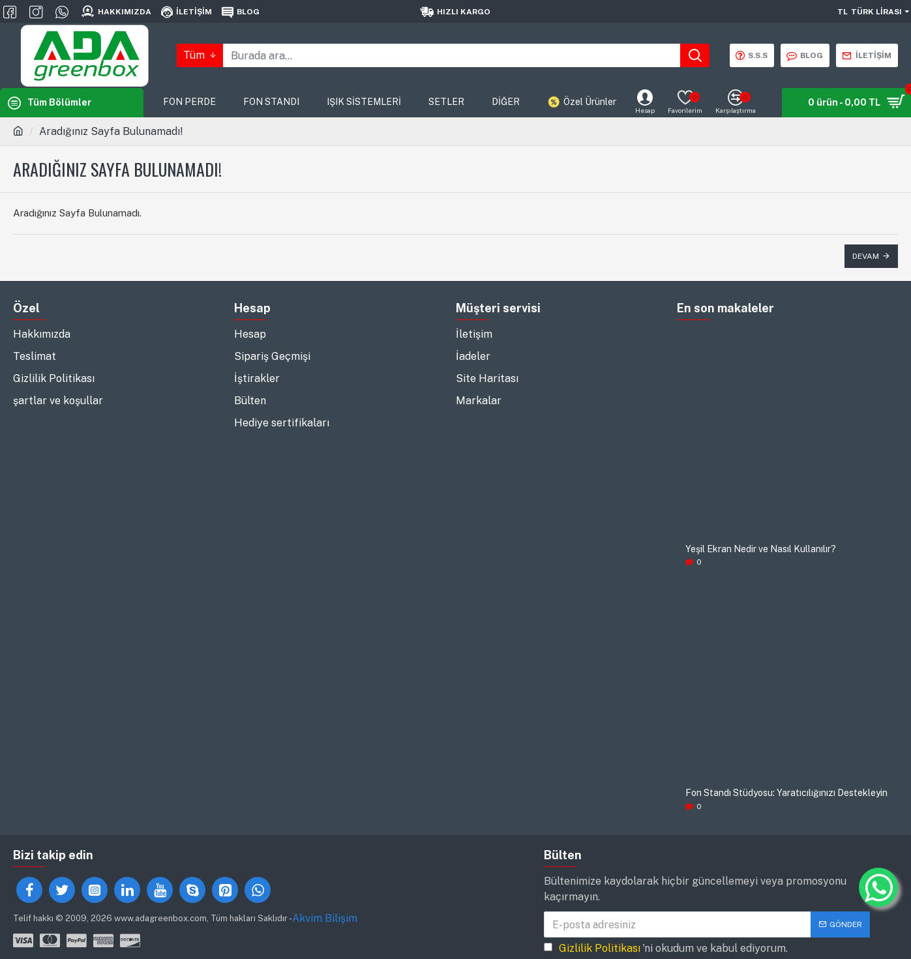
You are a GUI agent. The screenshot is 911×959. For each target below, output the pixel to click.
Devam (865, 256)
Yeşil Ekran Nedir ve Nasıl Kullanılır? (760, 549)
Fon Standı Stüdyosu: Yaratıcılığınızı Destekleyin (786, 793)
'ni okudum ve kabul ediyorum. (666, 948)
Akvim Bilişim (324, 918)
